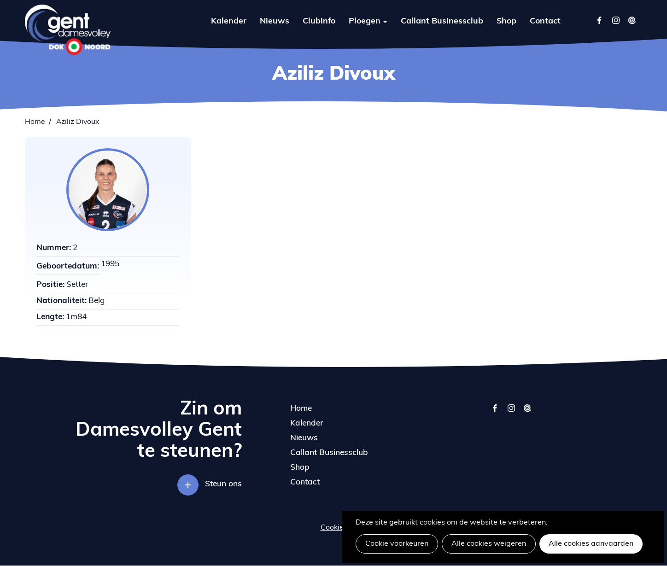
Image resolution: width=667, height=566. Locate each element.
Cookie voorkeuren (396, 544)
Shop (506, 21)
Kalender (228, 21)
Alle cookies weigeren (488, 544)
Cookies (334, 527)
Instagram (615, 20)
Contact (545, 21)
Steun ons (223, 484)
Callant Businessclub (442, 21)
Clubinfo (319, 21)
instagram (511, 412)
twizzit (527, 412)
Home (35, 122)
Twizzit (632, 20)
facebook (495, 412)
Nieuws (274, 21)
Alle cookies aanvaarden (591, 544)
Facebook (599, 20)
